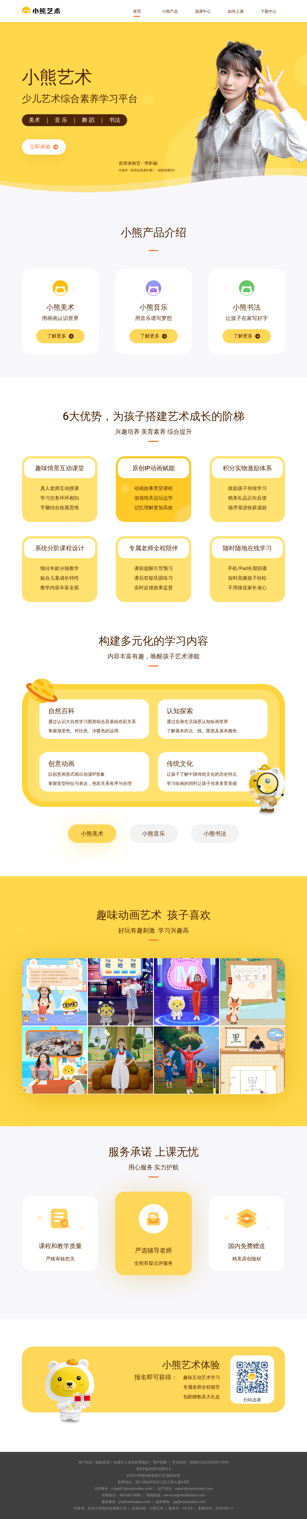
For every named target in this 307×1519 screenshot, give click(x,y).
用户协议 (85, 1462)
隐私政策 (103, 1462)
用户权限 (160, 1462)
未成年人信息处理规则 (130, 1462)
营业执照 (179, 1462)
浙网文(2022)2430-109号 (209, 1462)
